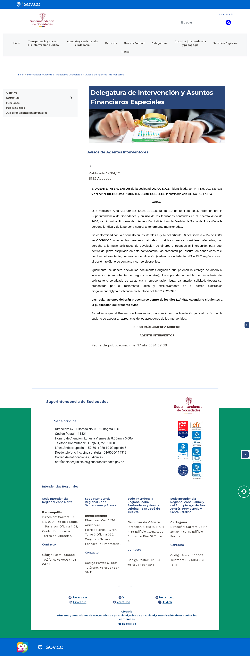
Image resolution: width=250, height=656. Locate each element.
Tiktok (167, 602)
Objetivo (11, 92)
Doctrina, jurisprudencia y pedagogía (190, 43)
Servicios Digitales (225, 43)
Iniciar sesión (225, 14)
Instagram (166, 597)
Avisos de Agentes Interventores (26, 112)
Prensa (125, 51)
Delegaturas (159, 43)
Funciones (13, 102)
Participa (111, 43)
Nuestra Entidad (134, 43)
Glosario (126, 611)
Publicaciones (15, 107)
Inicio (16, 43)
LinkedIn (79, 602)
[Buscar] (201, 22)
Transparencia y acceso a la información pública (43, 43)
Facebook (79, 597)
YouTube (123, 602)
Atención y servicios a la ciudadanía (82, 43)
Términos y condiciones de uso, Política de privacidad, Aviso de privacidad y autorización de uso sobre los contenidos (127, 617)
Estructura (13, 97)
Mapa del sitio (127, 623)
